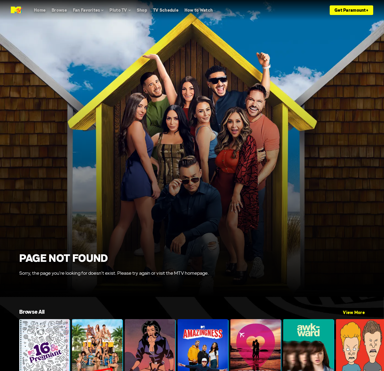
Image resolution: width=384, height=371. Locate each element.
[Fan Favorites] (88, 10)
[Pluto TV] (120, 10)
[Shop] (142, 10)
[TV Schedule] (166, 10)
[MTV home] (16, 10)
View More (354, 312)
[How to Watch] (199, 10)
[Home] (40, 10)
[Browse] (59, 10)
